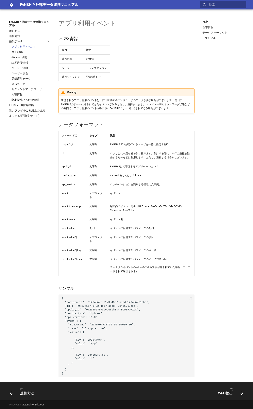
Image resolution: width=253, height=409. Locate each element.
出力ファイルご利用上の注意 (27, 110)
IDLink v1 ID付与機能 (21, 105)
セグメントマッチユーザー (28, 89)
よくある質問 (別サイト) (24, 115)
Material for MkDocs (33, 404)
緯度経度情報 (19, 62)
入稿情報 (17, 94)
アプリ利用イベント (23, 46)
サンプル (210, 37)
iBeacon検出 (19, 57)
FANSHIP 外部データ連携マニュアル (29, 23)
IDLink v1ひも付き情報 (25, 99)
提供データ (29, 41)
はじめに (14, 30)
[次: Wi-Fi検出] (229, 391)
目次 (205, 21)
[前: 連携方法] (23, 391)
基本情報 (207, 27)
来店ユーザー (19, 84)
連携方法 (14, 36)
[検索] (223, 4)
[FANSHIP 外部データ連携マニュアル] (11, 5)
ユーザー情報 (19, 68)
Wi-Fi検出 (17, 52)
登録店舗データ (21, 78)
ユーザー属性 (19, 73)
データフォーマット (214, 32)
